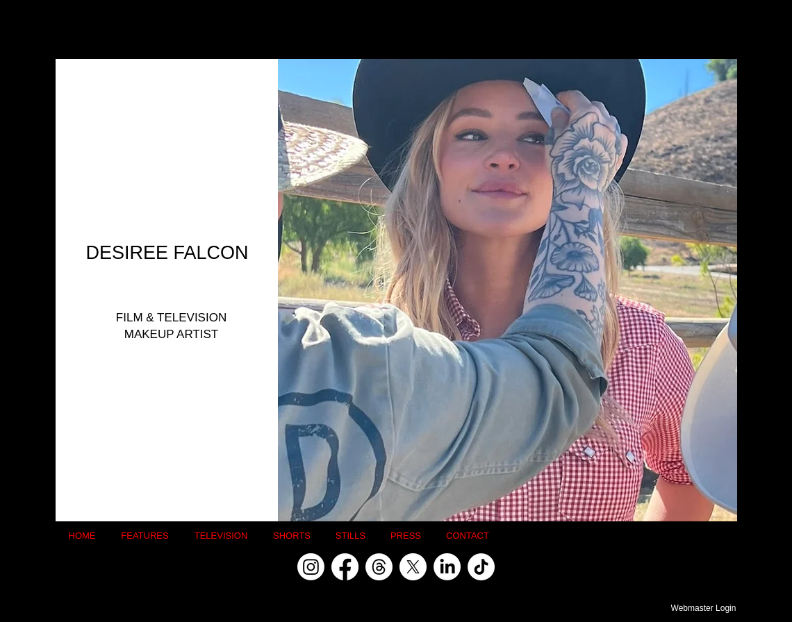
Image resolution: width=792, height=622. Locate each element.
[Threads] (379, 566)
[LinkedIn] (447, 566)
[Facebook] (344, 566)
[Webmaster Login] (703, 608)
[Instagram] (310, 566)
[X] (413, 566)
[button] (507, 290)
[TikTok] (481, 566)
